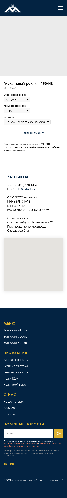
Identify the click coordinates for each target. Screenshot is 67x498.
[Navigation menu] (60, 8)
